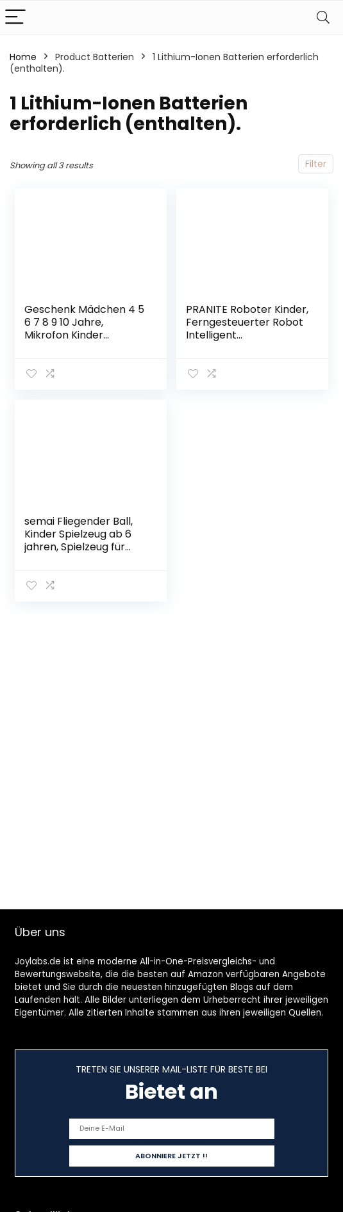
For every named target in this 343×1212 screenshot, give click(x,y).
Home (23, 57)
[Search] (323, 18)
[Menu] (15, 18)
